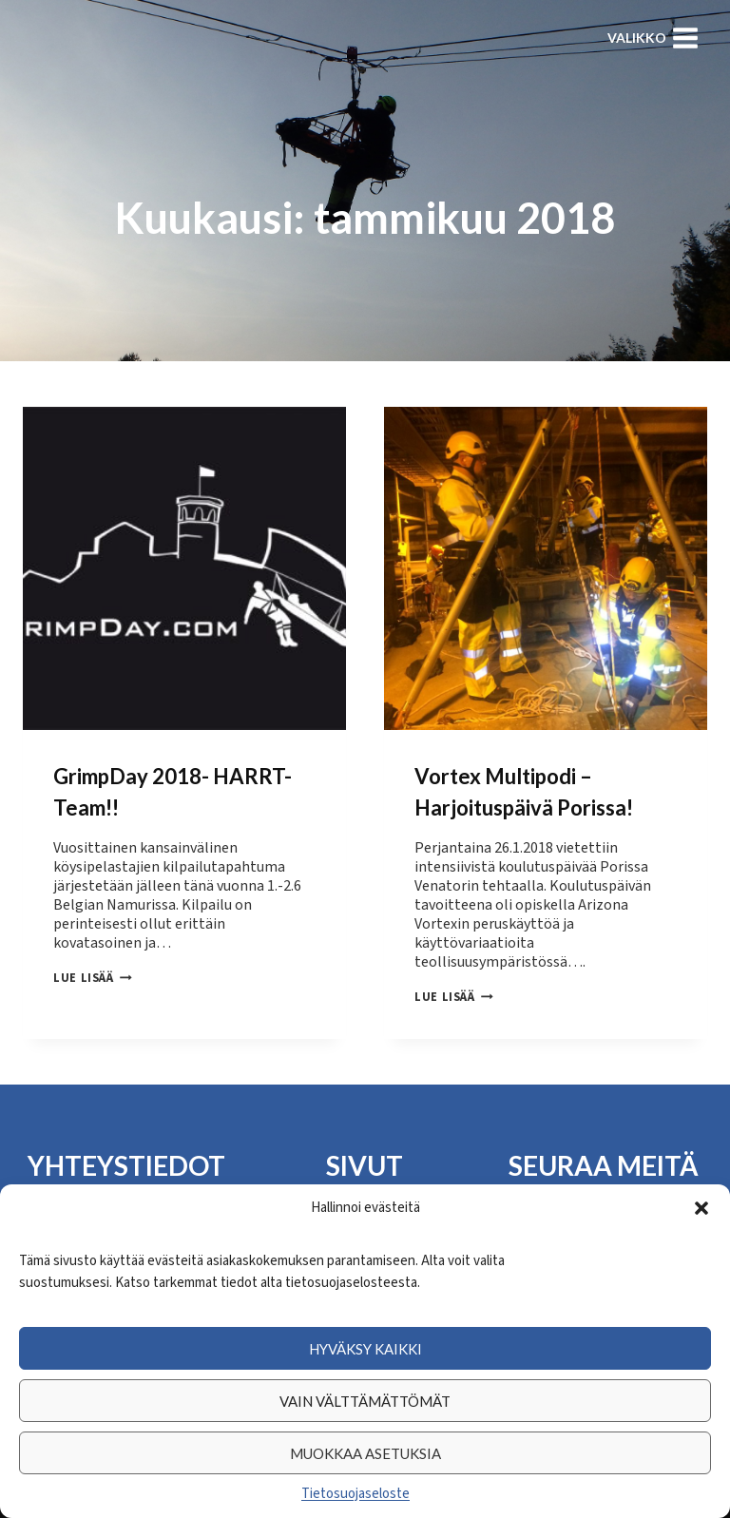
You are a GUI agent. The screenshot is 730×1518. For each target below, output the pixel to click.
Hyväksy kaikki (365, 1348)
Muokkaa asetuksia (365, 1453)
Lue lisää (92, 978)
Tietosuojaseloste (355, 1494)
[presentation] (184, 568)
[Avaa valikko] (653, 37)
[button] (701, 1208)
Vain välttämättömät (365, 1401)
